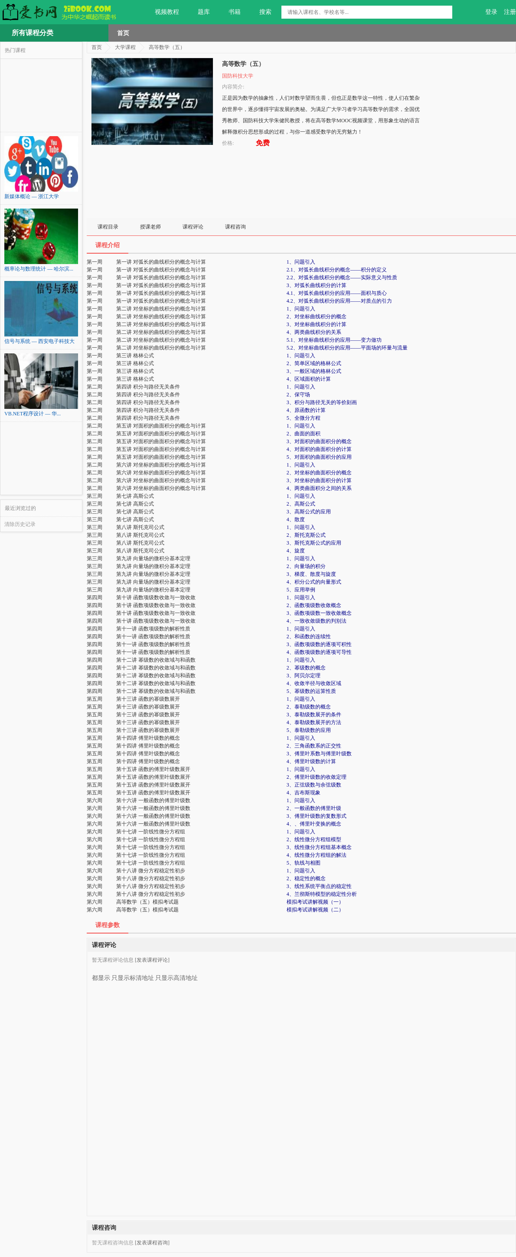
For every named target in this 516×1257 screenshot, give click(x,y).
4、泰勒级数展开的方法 (314, 722)
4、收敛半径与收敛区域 (314, 683)
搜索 (260, 12)
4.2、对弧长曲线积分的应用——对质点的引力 (339, 301)
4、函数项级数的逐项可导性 (319, 652)
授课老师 (150, 227)
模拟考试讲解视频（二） (315, 910)
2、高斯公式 (301, 504)
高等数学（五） (167, 47)
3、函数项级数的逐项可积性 (319, 644)
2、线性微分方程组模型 (314, 839)
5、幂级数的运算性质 (311, 691)
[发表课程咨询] (152, 1243)
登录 (491, 12)
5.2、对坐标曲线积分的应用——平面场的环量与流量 (347, 348)
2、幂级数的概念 (306, 668)
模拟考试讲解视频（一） (315, 902)
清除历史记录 (20, 524)
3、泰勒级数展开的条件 (314, 715)
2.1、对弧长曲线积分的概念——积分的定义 (337, 270)
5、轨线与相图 (303, 863)
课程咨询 (235, 227)
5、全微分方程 (303, 418)
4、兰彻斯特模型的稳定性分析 (322, 894)
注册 (510, 12)
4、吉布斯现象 (303, 793)
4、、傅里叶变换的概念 (314, 824)
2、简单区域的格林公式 (314, 363)
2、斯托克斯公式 (306, 535)
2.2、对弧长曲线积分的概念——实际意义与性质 (342, 277)
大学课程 (125, 47)
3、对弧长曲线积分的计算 (316, 285)
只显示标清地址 (132, 974)
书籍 (230, 12)
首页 (123, 32)
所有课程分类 (32, 32)
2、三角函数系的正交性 (314, 746)
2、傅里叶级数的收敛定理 (316, 777)
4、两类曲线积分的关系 (314, 332)
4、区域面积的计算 (309, 379)
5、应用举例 (301, 590)
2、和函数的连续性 (309, 636)
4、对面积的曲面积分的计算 (319, 449)
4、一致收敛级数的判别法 (316, 621)
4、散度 (296, 519)
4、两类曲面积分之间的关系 (319, 488)
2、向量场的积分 (306, 566)
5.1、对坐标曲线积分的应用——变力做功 (334, 340)
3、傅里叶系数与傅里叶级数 (319, 754)
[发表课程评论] (152, 960)
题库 (199, 12)
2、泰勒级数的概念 (309, 707)
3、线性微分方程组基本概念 (319, 847)
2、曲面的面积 (303, 434)
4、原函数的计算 (306, 410)
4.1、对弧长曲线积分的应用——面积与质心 (337, 293)
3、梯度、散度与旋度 (311, 574)
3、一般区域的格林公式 (314, 371)
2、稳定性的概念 (306, 878)
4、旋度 (296, 551)
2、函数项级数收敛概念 (314, 605)
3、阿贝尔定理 (303, 676)
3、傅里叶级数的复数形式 (316, 816)
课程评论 (193, 227)
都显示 (101, 974)
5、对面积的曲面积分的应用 (319, 457)
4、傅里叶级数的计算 (311, 761)
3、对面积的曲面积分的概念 (319, 441)
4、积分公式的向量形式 (314, 582)
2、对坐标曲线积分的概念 (316, 316)
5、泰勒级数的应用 (309, 730)
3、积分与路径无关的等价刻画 (322, 402)
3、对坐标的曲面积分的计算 (319, 480)
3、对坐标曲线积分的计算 (316, 324)
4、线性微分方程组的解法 (316, 855)
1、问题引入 (301, 262)
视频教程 (162, 12)
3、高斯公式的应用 (309, 512)
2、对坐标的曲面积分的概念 (319, 473)
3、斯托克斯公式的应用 (314, 543)
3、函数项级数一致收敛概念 (319, 613)
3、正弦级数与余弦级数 (314, 785)
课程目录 (108, 227)
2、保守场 (298, 395)
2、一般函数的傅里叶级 (314, 808)
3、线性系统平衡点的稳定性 (319, 886)
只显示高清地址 (176, 974)
